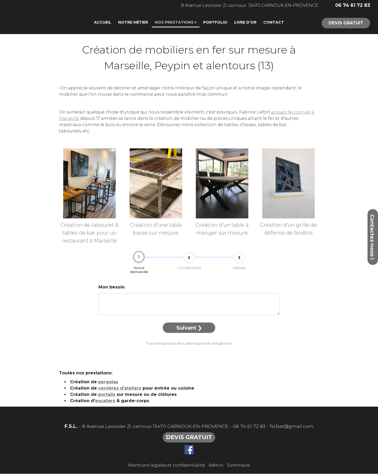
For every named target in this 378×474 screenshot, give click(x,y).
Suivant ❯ (189, 338)
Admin (216, 465)
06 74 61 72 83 (249, 426)
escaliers (105, 401)
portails (106, 394)
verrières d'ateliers (119, 388)
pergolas (108, 382)
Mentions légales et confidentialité (166, 465)
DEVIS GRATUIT (346, 22)
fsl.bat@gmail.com (291, 426)
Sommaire (238, 465)
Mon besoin (111, 297)
